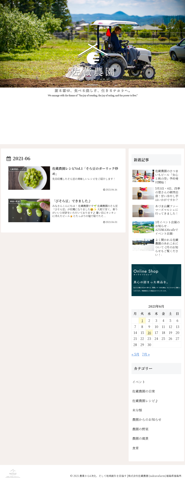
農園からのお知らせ (146, 419)
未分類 (137, 410)
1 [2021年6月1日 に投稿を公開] (142, 320)
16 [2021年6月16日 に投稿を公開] (149, 332)
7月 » (146, 354)
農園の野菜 (140, 429)
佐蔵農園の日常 (143, 391)
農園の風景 (140, 438)
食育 (135, 447)
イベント (138, 381)
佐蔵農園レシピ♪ (145, 400)
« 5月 (135, 354)
